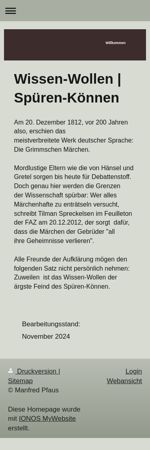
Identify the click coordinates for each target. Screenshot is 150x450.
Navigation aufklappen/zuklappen (75, 10)
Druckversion (33, 371)
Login (134, 371)
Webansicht (124, 381)
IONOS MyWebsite (47, 418)
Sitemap (20, 381)
